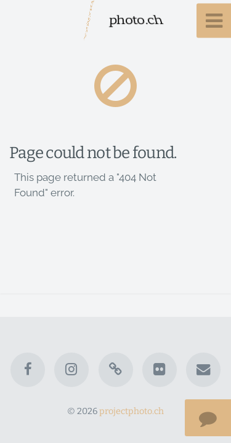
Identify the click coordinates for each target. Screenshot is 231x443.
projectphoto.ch (131, 411)
